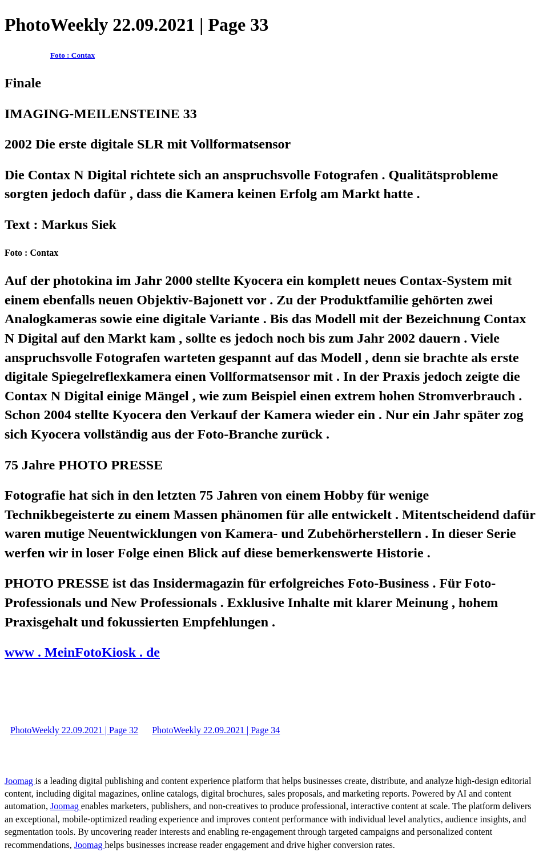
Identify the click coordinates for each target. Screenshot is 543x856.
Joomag (20, 781)
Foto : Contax (72, 55)
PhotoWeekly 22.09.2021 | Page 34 (216, 730)
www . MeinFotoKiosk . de (82, 652)
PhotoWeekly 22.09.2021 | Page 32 (74, 730)
